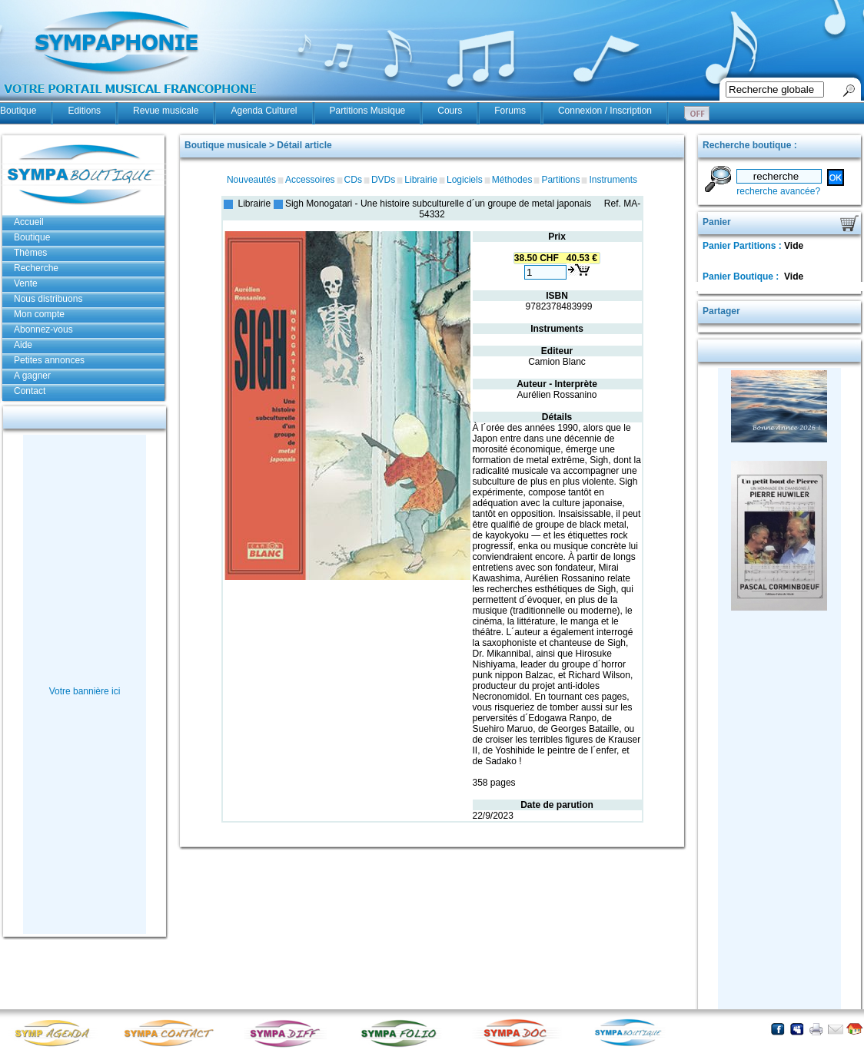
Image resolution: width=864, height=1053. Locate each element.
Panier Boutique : (742, 276)
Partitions (560, 179)
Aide (23, 344)
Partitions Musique (368, 110)
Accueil (29, 222)
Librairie (420, 179)
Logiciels (465, 179)
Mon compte (39, 314)
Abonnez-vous (43, 329)
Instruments (613, 179)
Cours (449, 110)
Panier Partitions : (743, 245)
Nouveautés (251, 179)
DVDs (383, 179)
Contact (29, 391)
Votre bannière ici (85, 691)
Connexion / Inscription (605, 110)
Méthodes (512, 179)
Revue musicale (165, 110)
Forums (510, 110)
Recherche (36, 268)
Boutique (18, 110)
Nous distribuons (48, 298)
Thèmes (30, 252)
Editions (84, 110)
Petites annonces (49, 360)
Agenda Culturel (264, 110)
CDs (353, 179)
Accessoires (310, 179)
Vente (26, 283)
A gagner (32, 375)
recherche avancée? (778, 191)
